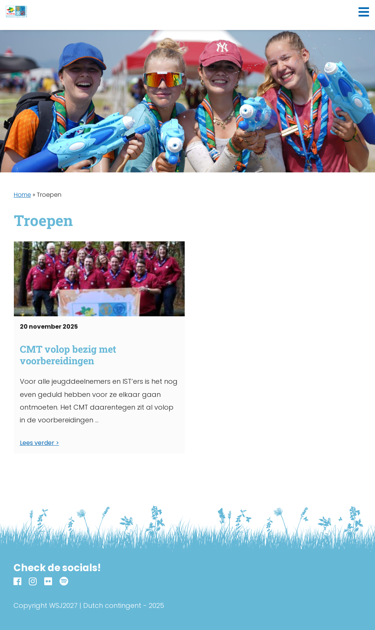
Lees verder (37, 442)
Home (22, 194)
